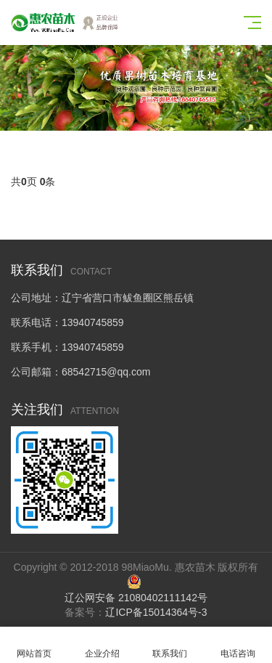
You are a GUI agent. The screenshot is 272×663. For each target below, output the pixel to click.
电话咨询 (238, 645)
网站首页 (34, 645)
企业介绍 (102, 645)
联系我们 (170, 645)
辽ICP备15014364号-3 (156, 612)
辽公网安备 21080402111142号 (136, 597)
